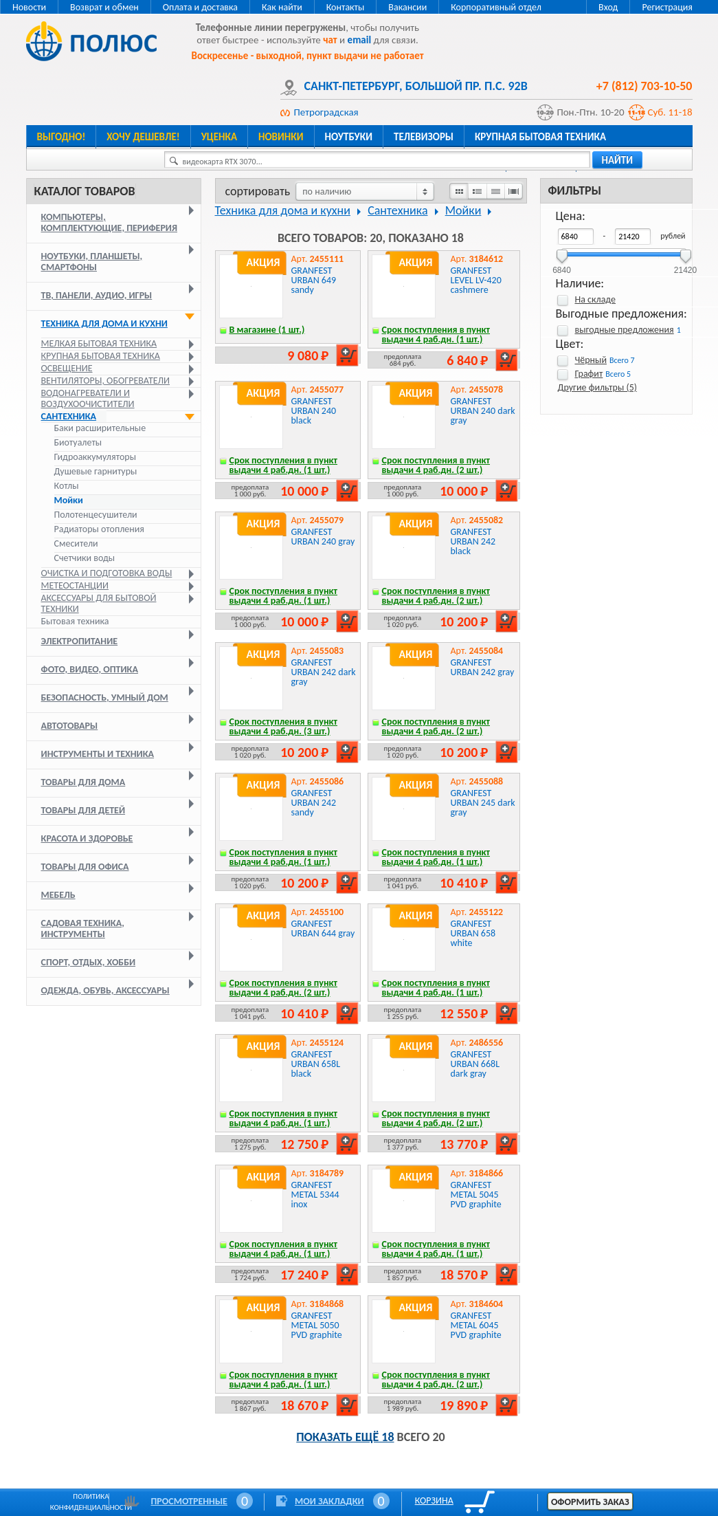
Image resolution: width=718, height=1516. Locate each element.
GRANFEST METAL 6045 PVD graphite (476, 1325)
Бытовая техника (75, 621)
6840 (561, 265)
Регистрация (667, 7)
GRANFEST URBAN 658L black (316, 1063)
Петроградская (326, 112)
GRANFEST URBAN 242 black (473, 541)
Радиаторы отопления (99, 529)
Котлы (66, 486)
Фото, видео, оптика (89, 669)
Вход (608, 7)
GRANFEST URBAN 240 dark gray (483, 410)
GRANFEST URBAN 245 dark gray (483, 802)
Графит (589, 374)
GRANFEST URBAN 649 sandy (314, 280)
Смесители (76, 543)
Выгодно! (61, 137)
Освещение (67, 368)
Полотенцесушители (95, 514)
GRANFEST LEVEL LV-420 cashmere (476, 280)
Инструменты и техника (98, 754)
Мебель (58, 895)
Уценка (219, 137)
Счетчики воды (84, 558)
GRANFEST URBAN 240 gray (323, 536)
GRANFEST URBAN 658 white (473, 933)
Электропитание (79, 641)
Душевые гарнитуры (95, 471)
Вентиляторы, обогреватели (105, 380)
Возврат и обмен (104, 7)
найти (617, 160)
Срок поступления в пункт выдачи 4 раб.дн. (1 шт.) (436, 334)
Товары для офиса (85, 866)
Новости (29, 7)
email (360, 40)
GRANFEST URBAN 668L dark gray (475, 1063)
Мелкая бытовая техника (99, 343)
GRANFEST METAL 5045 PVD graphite (476, 1194)
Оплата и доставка (200, 7)
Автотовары (69, 726)
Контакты (345, 7)
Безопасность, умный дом (104, 697)
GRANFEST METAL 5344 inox (315, 1194)
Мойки (68, 500)
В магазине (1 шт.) (267, 330)
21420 (685, 265)
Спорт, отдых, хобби (88, 962)
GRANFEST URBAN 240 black (314, 410)
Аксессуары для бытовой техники (99, 603)
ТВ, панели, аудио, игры (97, 295)
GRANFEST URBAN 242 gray (483, 667)
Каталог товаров (84, 191)
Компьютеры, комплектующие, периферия (109, 222)
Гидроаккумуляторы (95, 457)
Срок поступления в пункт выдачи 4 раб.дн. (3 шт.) (283, 726)
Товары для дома (83, 782)
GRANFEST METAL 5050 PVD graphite (316, 1325)
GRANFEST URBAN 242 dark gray (323, 672)
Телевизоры (423, 137)
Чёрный (591, 360)
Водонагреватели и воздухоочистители (88, 398)
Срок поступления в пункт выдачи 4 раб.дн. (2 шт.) (436, 465)
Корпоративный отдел (496, 7)
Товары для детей (83, 810)
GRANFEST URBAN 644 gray (323, 928)
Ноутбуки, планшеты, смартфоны (92, 261)
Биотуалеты (78, 442)
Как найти (282, 7)
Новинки (280, 137)
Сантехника (69, 416)
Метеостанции (75, 585)
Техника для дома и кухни (104, 323)
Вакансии (407, 7)
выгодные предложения (624, 330)
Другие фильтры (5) (597, 387)
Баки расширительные (100, 428)
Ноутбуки (349, 137)
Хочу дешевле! (142, 137)
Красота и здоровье (87, 838)
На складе (595, 299)
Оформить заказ (590, 1502)
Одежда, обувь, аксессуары (105, 990)
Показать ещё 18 (345, 1436)
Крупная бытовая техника (540, 137)
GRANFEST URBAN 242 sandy (314, 802)
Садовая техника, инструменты (82, 928)
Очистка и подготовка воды (106, 573)
